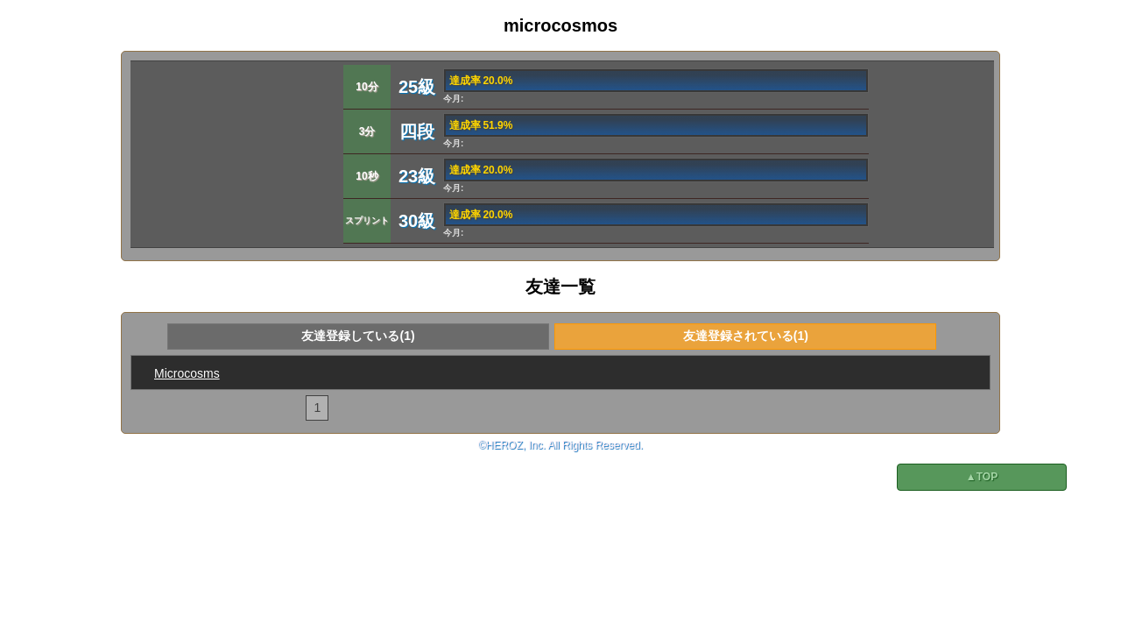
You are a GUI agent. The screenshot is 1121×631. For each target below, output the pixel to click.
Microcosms (187, 373)
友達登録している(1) (357, 336)
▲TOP (982, 477)
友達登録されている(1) (745, 336)
